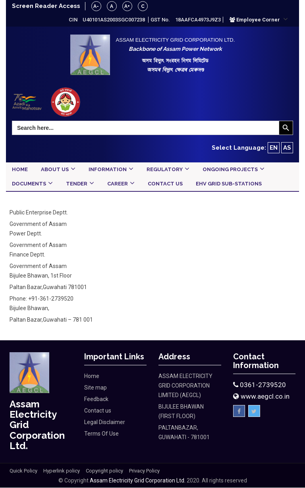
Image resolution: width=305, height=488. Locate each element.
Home (91, 376)
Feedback (96, 399)
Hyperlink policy (61, 471)
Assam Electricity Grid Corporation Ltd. (137, 481)
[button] (258, 19)
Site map (95, 387)
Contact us (97, 410)
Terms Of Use (101, 433)
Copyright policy (104, 471)
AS (287, 147)
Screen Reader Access (46, 6)
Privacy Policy (144, 471)
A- (96, 6)
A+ (127, 6)
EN (274, 147)
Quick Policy (23, 471)
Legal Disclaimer (104, 422)
